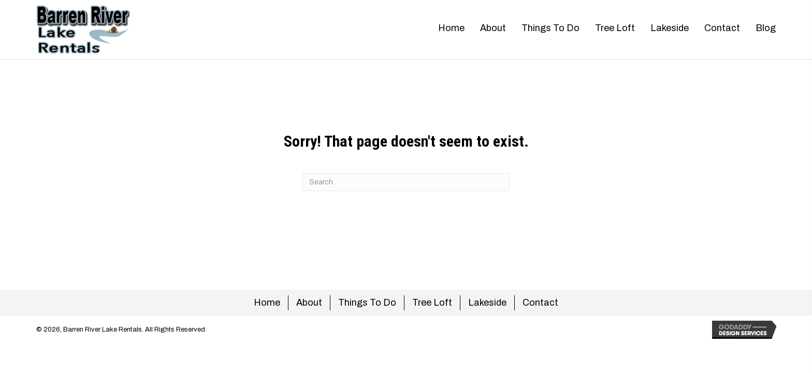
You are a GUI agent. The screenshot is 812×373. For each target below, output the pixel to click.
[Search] (406, 182)
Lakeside (487, 302)
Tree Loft (432, 302)
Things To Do (367, 302)
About (309, 302)
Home (267, 302)
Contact (540, 302)
